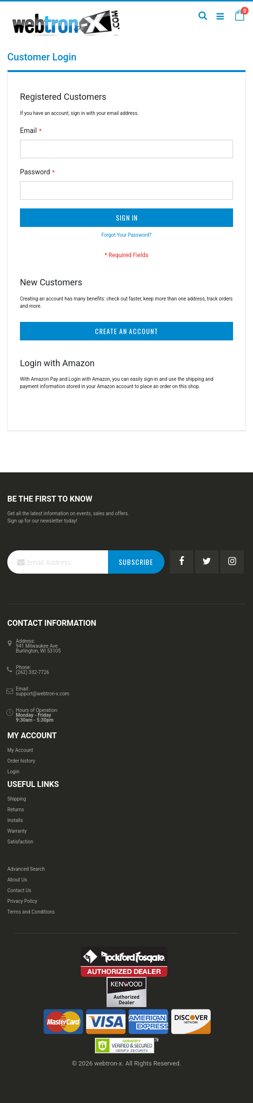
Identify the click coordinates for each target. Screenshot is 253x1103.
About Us (17, 879)
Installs (15, 820)
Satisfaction (20, 841)
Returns (15, 809)
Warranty (17, 831)
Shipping (16, 799)
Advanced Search (26, 869)
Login (13, 771)
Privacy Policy (22, 901)
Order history (21, 761)
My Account (20, 750)
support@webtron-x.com (43, 693)
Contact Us (19, 890)
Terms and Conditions (31, 912)
